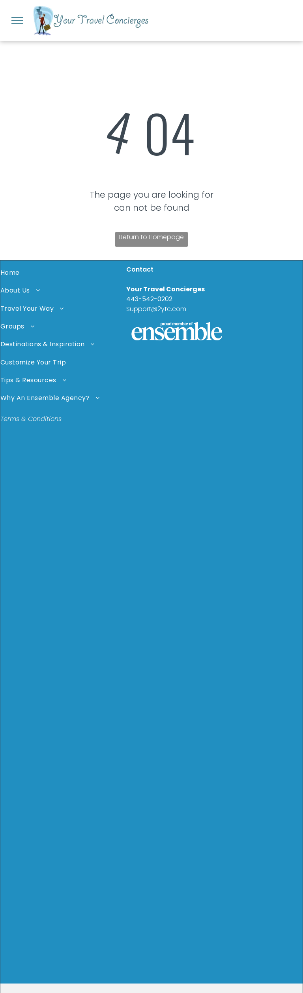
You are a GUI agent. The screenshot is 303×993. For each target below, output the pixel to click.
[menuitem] (63, 272)
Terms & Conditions (31, 418)
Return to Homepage (151, 237)
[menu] (17, 20)
